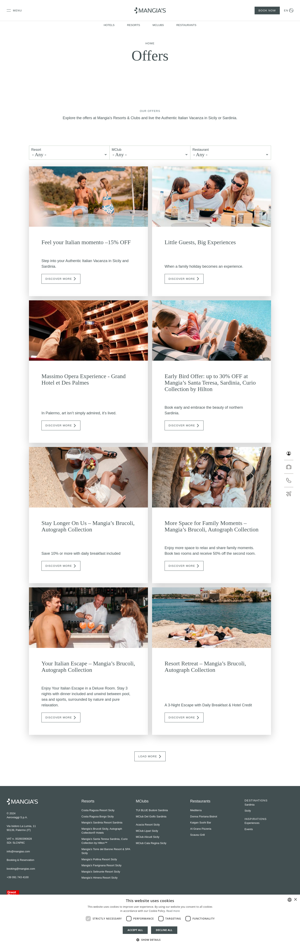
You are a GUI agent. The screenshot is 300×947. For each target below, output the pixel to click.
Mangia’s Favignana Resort (97, 865)
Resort (36, 149)
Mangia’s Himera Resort (95, 877)
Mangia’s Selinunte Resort (97, 871)
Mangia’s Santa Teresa (95, 839)
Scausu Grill (197, 834)
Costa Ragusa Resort (94, 810)
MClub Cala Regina (147, 843)
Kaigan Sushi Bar (200, 822)
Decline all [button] (164, 930)
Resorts (133, 25)
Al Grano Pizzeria (200, 828)
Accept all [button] (135, 930)
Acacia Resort (144, 824)
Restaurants (186, 25)
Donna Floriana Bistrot (203, 816)
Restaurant (200, 149)
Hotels (109, 25)
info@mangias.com (18, 851)
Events (249, 829)
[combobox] (290, 900)
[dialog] (150, 921)
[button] (150, 939)
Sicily (248, 810)
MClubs (158, 25)
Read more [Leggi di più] (173, 911)
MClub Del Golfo (146, 816)
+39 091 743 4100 (18, 877)
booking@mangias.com (21, 868)
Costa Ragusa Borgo (94, 816)
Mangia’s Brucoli (91, 828)
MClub (116, 149)
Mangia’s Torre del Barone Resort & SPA (105, 849)
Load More (150, 756)
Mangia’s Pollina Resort (95, 859)
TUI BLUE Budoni (146, 810)
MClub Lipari (143, 830)
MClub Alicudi (144, 836)
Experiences (252, 822)
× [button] (295, 899)
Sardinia (250, 804)
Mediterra (196, 810)
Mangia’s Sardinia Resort (96, 822)
